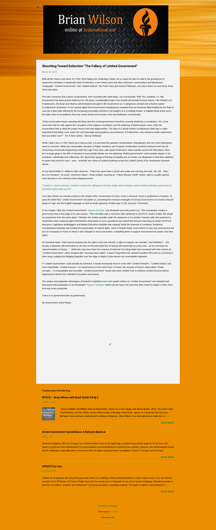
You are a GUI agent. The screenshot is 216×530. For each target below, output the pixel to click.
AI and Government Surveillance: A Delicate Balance (73, 431)
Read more (167, 422)
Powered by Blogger (108, 506)
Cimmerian (114, 512)
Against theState (96, 210)
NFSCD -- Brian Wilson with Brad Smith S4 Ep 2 (70, 397)
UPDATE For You (52, 466)
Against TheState (95, 285)
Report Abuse (108, 523)
